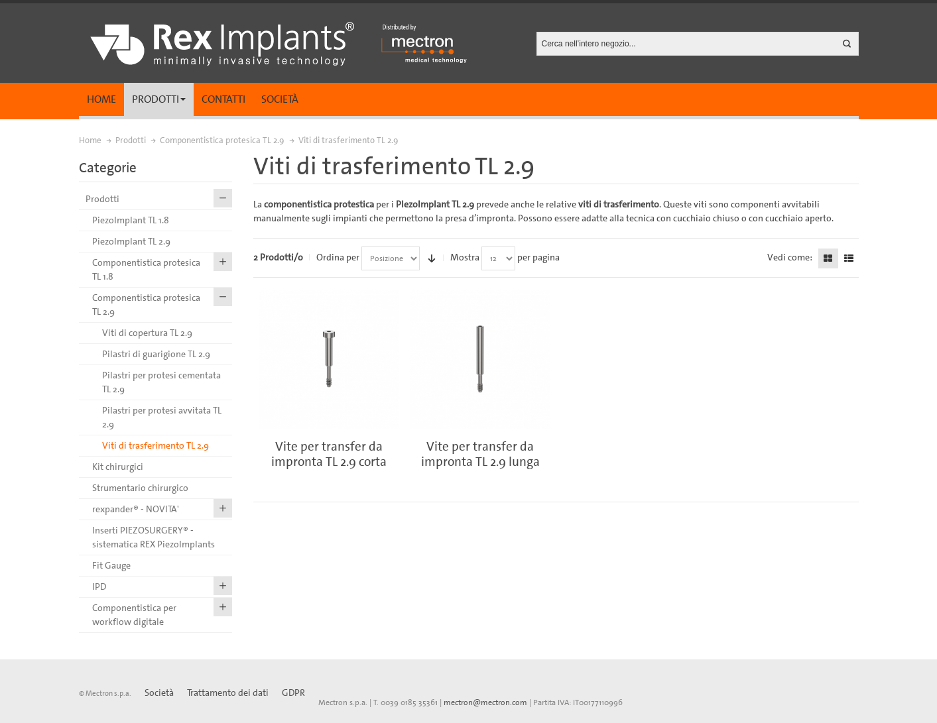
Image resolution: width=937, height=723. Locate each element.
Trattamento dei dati (228, 692)
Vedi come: (789, 257)
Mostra (464, 257)
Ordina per (337, 257)
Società (279, 99)
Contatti (223, 99)
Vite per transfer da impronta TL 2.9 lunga (480, 454)
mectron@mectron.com (485, 702)
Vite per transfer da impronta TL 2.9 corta (329, 454)
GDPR (293, 692)
